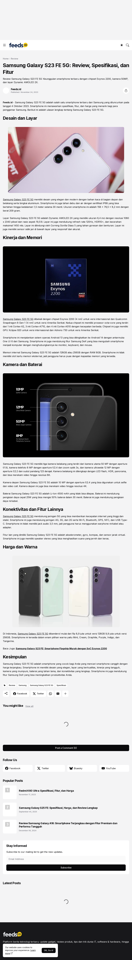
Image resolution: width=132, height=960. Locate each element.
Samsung (23, 685)
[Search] (127, 45)
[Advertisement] (66, 20)
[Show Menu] (4, 45)
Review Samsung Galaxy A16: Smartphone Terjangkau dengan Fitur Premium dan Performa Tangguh (68, 825)
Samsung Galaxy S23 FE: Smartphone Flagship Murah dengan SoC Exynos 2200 (61, 648)
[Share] (126, 90)
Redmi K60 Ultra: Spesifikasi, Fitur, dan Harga (46, 790)
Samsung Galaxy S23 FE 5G (30, 102)
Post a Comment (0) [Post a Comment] (66, 747)
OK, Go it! (48, 950)
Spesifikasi (61, 685)
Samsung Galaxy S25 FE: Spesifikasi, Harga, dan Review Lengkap (58, 807)
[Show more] (65, 694)
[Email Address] (66, 859)
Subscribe (66, 867)
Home (6, 58)
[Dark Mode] (121, 45)
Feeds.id (7, 102)
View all (29, 706)
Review (14, 58)
